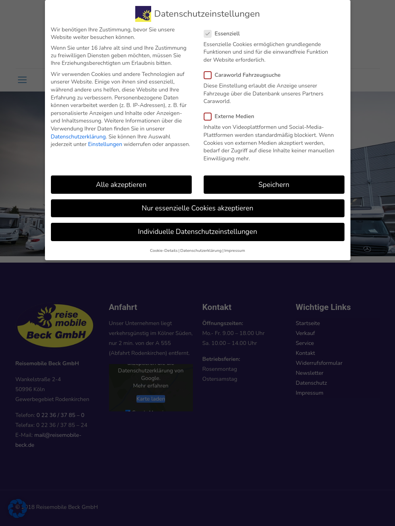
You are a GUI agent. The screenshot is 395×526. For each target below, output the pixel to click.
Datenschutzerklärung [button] (201, 248)
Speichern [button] (274, 182)
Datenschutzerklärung (78, 134)
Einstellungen (105, 141)
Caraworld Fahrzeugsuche (246, 72)
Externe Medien (232, 114)
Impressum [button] (234, 248)
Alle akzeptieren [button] (121, 182)
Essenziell (225, 31)
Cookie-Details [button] (163, 248)
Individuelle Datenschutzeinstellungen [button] (197, 229)
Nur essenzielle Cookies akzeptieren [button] (197, 205)
